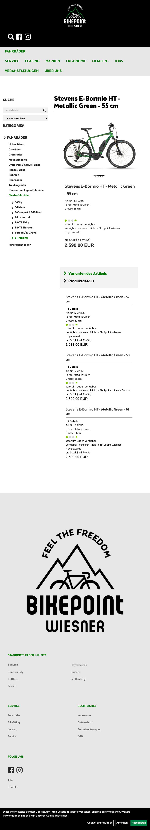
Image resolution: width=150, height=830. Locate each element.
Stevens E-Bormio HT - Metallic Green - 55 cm (87, 102)
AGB (80, 736)
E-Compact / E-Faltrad (28, 212)
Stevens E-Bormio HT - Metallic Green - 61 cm (97, 411)
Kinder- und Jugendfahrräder (27, 190)
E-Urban (20, 207)
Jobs (119, 61)
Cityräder (15, 150)
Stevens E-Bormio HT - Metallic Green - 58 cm (98, 357)
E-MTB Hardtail (24, 228)
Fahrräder (15, 51)
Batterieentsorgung (89, 729)
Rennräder (15, 180)
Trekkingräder (17, 185)
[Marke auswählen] (25, 118)
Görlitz (12, 686)
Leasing (32, 61)
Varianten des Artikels (85, 273)
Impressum (84, 715)
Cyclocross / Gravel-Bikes (24, 165)
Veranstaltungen (22, 71)
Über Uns (54, 71)
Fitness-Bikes (17, 170)
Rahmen (14, 175)
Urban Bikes (16, 145)
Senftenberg (78, 679)
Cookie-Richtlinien (57, 816)
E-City (18, 202)
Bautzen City (15, 672)
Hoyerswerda (79, 665)
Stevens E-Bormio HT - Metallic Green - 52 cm (97, 299)
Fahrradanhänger (20, 245)
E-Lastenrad (22, 217)
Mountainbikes (18, 160)
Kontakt (13, 787)
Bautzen (13, 665)
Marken (53, 61)
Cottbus (12, 679)
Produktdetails (79, 281)
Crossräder (15, 155)
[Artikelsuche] (11, 38)
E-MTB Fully (22, 223)
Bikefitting (14, 722)
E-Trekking (21, 238)
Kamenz (76, 672)
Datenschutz (85, 722)
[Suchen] (44, 110)
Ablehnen (122, 823)
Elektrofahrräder (19, 195)
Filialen (100, 61)
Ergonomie (76, 61)
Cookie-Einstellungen (99, 823)
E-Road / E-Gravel (26, 233)
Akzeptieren (139, 823)
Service (12, 61)
